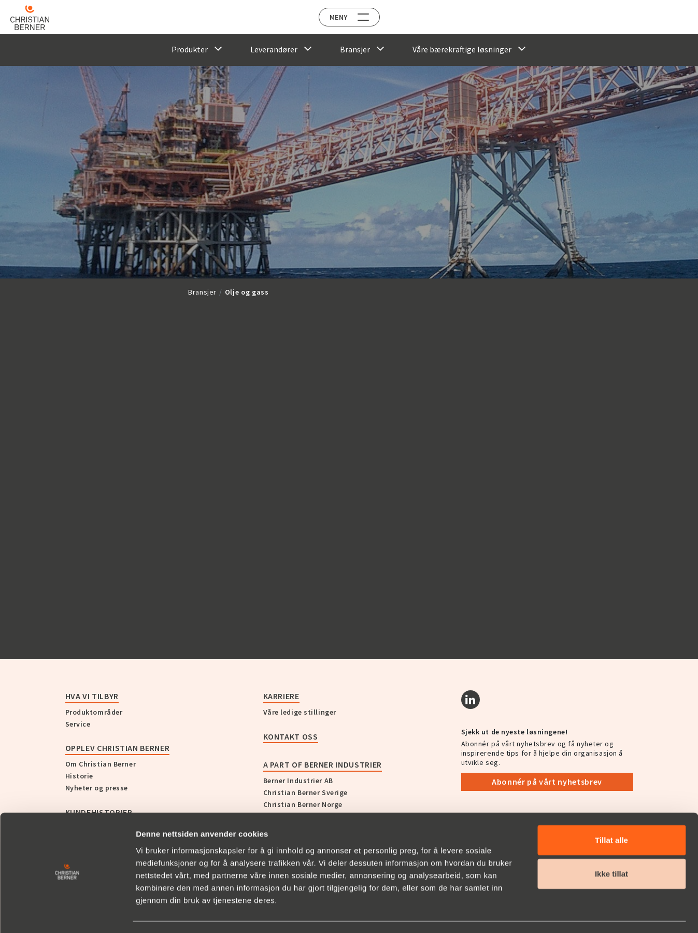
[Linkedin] (470, 699)
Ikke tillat (611, 844)
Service (78, 724)
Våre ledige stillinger (299, 712)
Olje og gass (247, 292)
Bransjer (202, 292)
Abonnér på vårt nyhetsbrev (547, 781)
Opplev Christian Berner (117, 748)
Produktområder (94, 712)
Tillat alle (611, 810)
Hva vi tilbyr (92, 696)
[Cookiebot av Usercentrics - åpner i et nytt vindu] (67, 913)
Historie (79, 776)
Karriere (281, 696)
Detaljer (556, 912)
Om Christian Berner (100, 764)
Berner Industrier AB (298, 780)
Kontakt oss (290, 736)
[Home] (37, 17)
